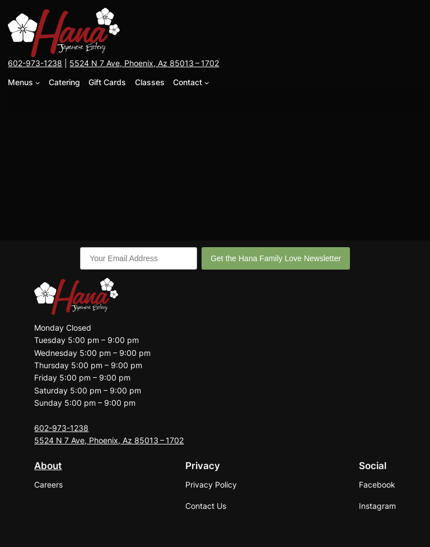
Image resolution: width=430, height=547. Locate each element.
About (48, 465)
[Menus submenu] (37, 82)
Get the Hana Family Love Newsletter (276, 258)
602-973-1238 (35, 63)
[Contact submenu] (206, 82)
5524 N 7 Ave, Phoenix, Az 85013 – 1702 (144, 63)
